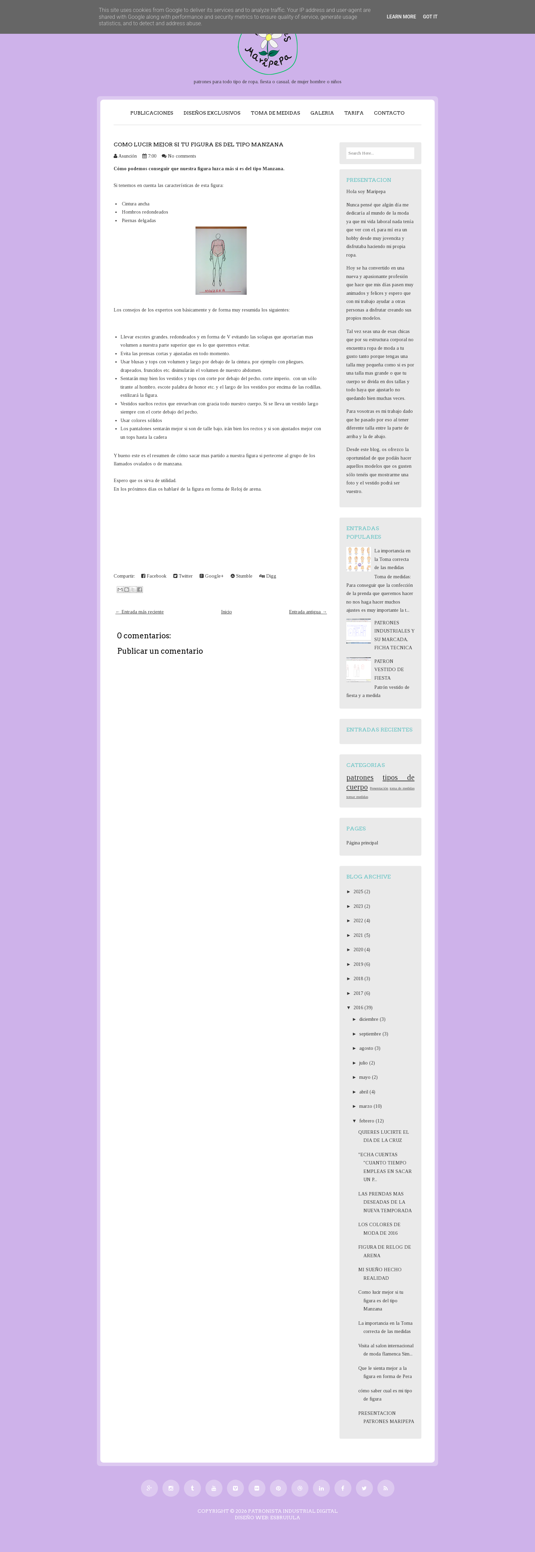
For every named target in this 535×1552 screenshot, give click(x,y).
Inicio (226, 611)
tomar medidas (357, 797)
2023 (358, 906)
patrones (360, 777)
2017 (358, 993)
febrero (367, 1120)
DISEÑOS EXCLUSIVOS (212, 113)
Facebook (154, 576)
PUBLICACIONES (151, 113)
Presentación (379, 788)
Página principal (362, 842)
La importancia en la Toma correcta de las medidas (392, 559)
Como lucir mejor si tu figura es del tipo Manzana (199, 144)
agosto (367, 1048)
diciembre (369, 1019)
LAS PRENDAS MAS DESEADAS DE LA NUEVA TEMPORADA (385, 1202)
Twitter (183, 576)
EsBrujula (285, 1517)
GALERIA (322, 113)
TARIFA (354, 113)
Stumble (241, 576)
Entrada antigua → (308, 611)
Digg (267, 576)
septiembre (370, 1033)
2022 (358, 920)
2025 (358, 891)
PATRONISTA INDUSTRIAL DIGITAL (293, 1511)
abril (364, 1091)
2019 (358, 964)
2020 (358, 949)
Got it (430, 16)
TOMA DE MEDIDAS (275, 113)
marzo (366, 1106)
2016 (358, 1007)
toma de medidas (402, 788)
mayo (365, 1077)
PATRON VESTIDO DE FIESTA (389, 670)
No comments (182, 156)
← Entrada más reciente (139, 611)
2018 (358, 978)
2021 (358, 935)
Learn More (401, 16)
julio (364, 1062)
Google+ (212, 576)
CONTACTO (389, 113)
